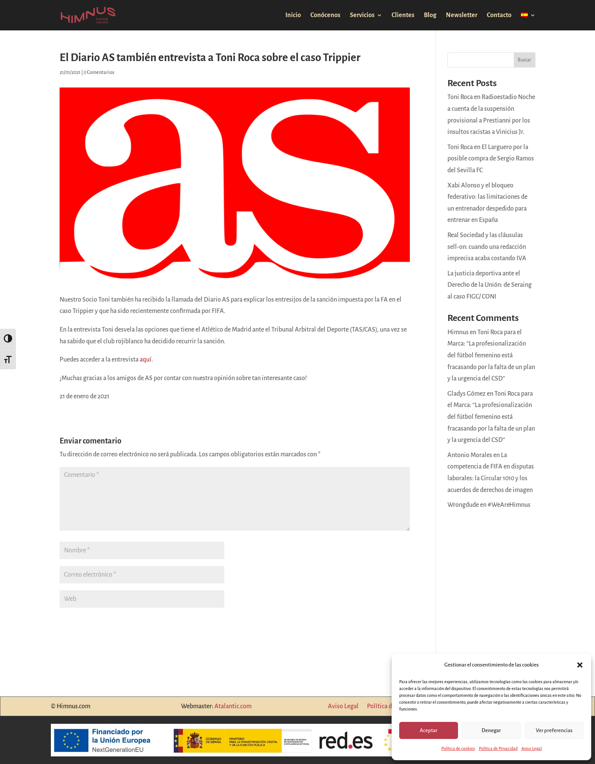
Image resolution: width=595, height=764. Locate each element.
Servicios (362, 16)
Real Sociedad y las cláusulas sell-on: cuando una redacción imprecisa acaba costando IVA (486, 247)
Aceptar (429, 730)
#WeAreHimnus (509, 504)
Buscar (524, 60)
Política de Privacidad (498, 748)
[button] (580, 665)
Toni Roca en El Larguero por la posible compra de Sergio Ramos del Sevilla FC (490, 159)
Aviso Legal (531, 748)
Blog (430, 16)
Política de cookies (458, 748)
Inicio (293, 16)
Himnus (458, 332)
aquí (145, 359)
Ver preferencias (554, 730)
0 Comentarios (98, 72)
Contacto (499, 16)
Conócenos (325, 16)
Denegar (491, 730)
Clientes (403, 16)
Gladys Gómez (466, 393)
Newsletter (461, 16)
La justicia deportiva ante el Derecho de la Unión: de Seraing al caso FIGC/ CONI (489, 285)
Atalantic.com (233, 706)
